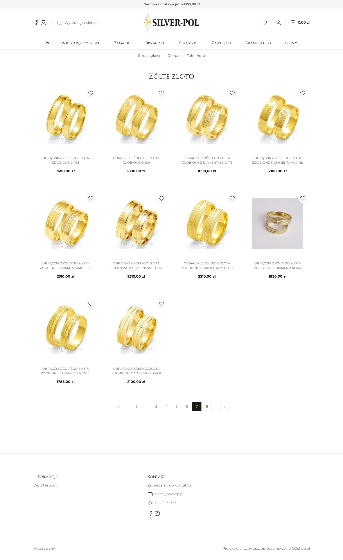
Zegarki (122, 43)
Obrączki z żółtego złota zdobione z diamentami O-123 (65, 265)
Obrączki (154, 43)
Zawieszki (221, 43)
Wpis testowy (45, 485)
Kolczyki (188, 43)
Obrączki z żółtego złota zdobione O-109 (136, 160)
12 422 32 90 (165, 503)
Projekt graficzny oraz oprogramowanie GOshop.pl (266, 548)
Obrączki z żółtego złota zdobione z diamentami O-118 (277, 160)
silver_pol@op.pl (169, 494)
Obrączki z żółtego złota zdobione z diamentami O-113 (207, 160)
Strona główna (150, 56)
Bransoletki (258, 43)
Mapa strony (44, 548)
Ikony (291, 43)
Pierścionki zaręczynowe (73, 43)
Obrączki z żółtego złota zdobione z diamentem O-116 (65, 371)
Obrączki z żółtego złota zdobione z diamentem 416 (277, 265)
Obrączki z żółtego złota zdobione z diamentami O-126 (136, 265)
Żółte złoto (196, 56)
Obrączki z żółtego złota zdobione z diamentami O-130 (207, 265)
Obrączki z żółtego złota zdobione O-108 (65, 160)
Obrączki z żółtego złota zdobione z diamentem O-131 (136, 371)
